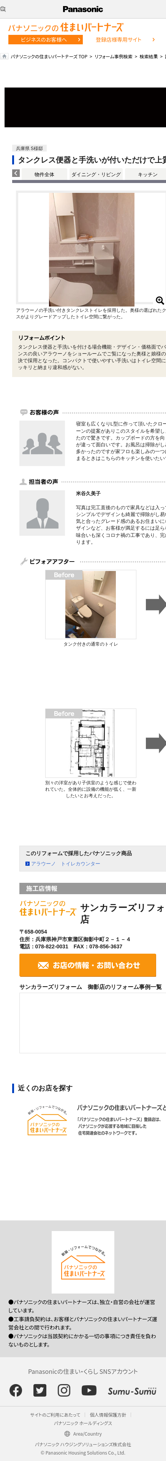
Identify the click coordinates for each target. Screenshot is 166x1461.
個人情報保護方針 (108, 1414)
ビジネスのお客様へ (44, 39)
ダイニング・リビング (96, 174)
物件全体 (44, 174)
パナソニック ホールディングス (83, 1423)
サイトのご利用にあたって (55, 1414)
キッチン (148, 174)
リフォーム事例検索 (114, 56)
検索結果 (148, 56)
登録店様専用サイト (118, 39)
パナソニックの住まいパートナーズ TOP (49, 56)
